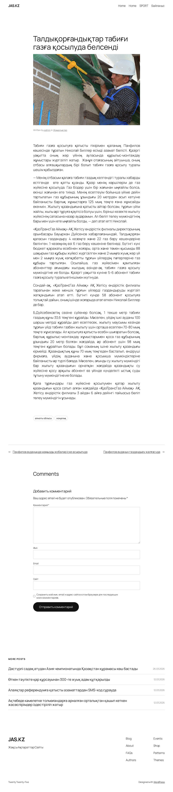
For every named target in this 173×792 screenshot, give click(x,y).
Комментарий (41, 505)
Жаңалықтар (60, 130)
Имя (35, 547)
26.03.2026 (159, 668)
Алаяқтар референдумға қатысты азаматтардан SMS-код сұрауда (62, 690)
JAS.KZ (13, 5)
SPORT (144, 6)
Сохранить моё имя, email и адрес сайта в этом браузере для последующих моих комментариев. (77, 596)
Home (122, 6)
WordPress (159, 782)
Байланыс (158, 6)
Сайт (36, 579)
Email (36, 563)
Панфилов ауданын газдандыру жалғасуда (131, 452)
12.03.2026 (159, 679)
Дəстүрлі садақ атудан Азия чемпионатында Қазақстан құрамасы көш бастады (73, 669)
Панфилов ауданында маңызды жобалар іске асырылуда (50, 452)
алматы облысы (43, 418)
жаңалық (61, 418)
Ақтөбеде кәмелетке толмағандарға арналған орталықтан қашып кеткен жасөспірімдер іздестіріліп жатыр (67, 703)
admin (47, 130)
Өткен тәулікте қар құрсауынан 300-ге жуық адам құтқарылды (59, 679)
